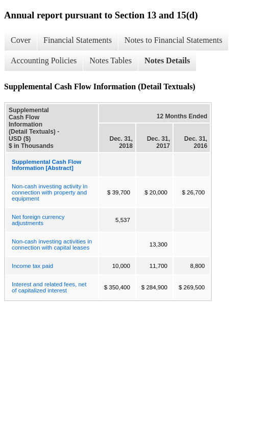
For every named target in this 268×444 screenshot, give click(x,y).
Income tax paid (32, 266)
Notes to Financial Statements (174, 40)
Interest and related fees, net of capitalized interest (49, 287)
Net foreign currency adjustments (38, 220)
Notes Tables (110, 60)
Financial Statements (77, 40)
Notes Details (167, 60)
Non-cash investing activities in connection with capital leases (52, 244)
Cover (21, 40)
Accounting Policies (44, 60)
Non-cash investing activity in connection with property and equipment (49, 192)
